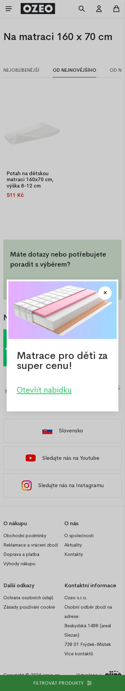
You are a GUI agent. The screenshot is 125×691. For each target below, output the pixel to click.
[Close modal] (105, 293)
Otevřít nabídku (44, 390)
